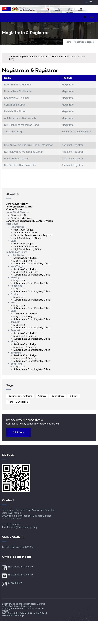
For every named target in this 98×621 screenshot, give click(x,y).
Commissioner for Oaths (20, 396)
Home (68, 42)
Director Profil (18, 216)
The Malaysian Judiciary (20, 567)
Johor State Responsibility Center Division (29, 221)
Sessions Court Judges (25, 258)
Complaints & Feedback (69, 10)
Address (42, 396)
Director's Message (21, 218)
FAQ (48, 9)
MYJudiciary (15, 583)
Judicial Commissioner (25, 233)
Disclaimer (8, 616)
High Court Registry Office (27, 238)
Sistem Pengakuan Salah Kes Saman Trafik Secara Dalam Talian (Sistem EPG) (47, 58)
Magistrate (19, 280)
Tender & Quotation (18, 402)
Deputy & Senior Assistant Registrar (32, 235)
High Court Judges (23, 230)
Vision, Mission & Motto (19, 207)
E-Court (74, 396)
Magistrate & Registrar (25, 261)
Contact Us (58, 9)
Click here (18, 432)
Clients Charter (14, 210)
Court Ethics (58, 396)
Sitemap (80, 9)
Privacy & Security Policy (33, 613)
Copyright (13, 613)
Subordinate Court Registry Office (31, 264)
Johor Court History (16, 204)
